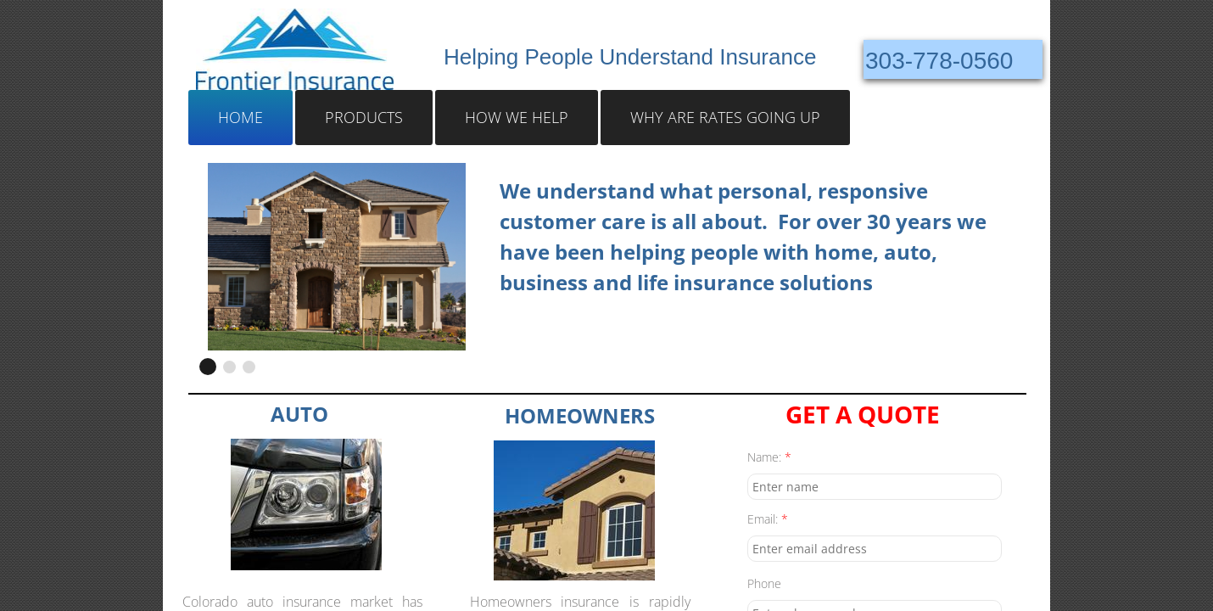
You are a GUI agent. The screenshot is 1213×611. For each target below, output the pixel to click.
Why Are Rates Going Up (725, 117)
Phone (764, 583)
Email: (767, 519)
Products (364, 117)
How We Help (516, 117)
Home (240, 117)
